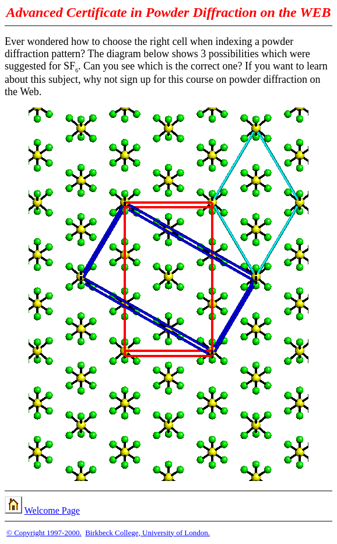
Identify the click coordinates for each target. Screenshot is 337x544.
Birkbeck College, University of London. (147, 532)
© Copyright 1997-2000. (44, 532)
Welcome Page (52, 510)
